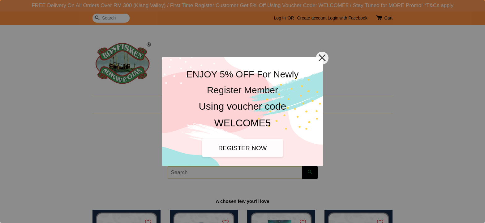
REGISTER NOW (242, 147)
